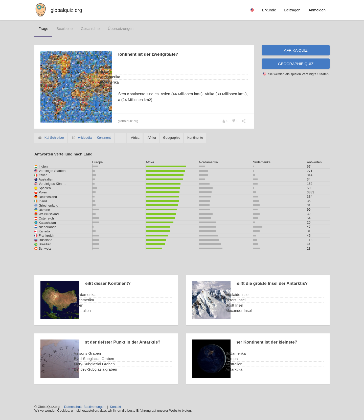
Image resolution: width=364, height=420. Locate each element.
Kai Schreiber (54, 137)
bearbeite (64, 28)
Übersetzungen (120, 28)
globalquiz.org (66, 10)
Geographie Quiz (296, 64)
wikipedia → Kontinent (94, 137)
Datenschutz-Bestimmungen (84, 407)
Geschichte (90, 28)
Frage (43, 28)
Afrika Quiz (295, 50)
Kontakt (115, 407)
